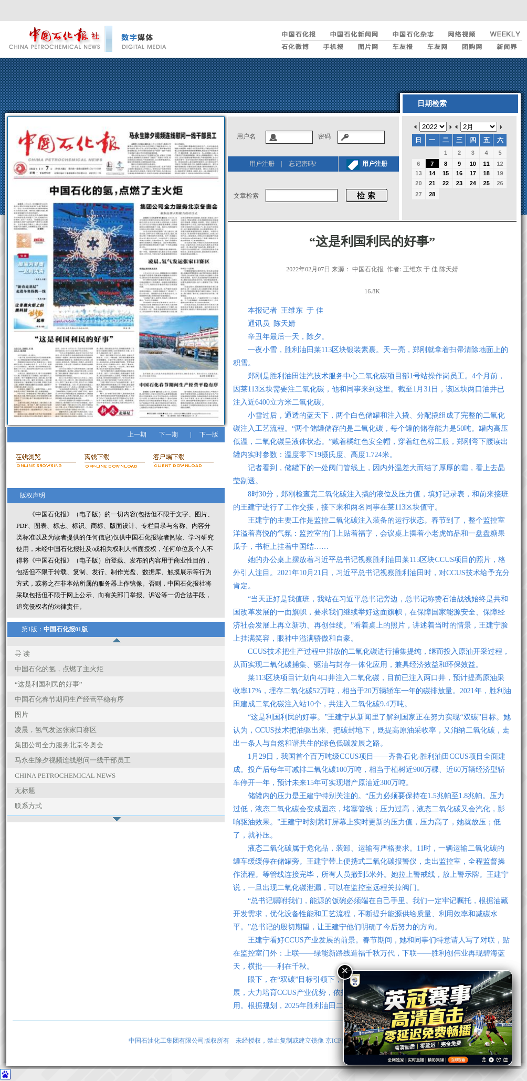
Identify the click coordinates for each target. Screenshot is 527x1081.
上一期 (137, 434)
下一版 (208, 434)
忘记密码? (303, 163)
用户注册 (262, 163)
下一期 (168, 434)
